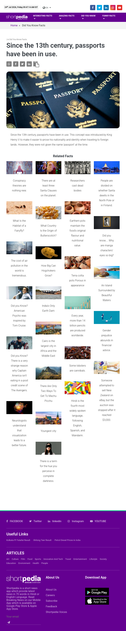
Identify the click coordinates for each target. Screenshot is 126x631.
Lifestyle (93, 520)
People (44, 524)
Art (7, 520)
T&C (114, 603)
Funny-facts (108, 16)
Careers (50, 556)
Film (23, 520)
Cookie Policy (56, 603)
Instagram (76, 482)
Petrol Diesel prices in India (68, 501)
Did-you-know (88, 16)
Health (36, 524)
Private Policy (95, 603)
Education (11, 524)
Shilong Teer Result (42, 501)
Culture (15, 520)
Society (103, 520)
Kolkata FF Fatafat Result (18, 501)
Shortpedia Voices (56, 573)
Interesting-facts (42, 16)
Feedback (51, 567)
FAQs (76, 603)
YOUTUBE (98, 482)
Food (30, 520)
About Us (51, 550)
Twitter (35, 482)
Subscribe (51, 562)
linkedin (54, 482)
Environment (24, 524)
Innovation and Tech (53, 520)
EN (46, 7)
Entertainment (80, 520)
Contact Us (32, 603)
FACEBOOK (14, 482)
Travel (68, 520)
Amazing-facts (66, 16)
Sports (38, 520)
